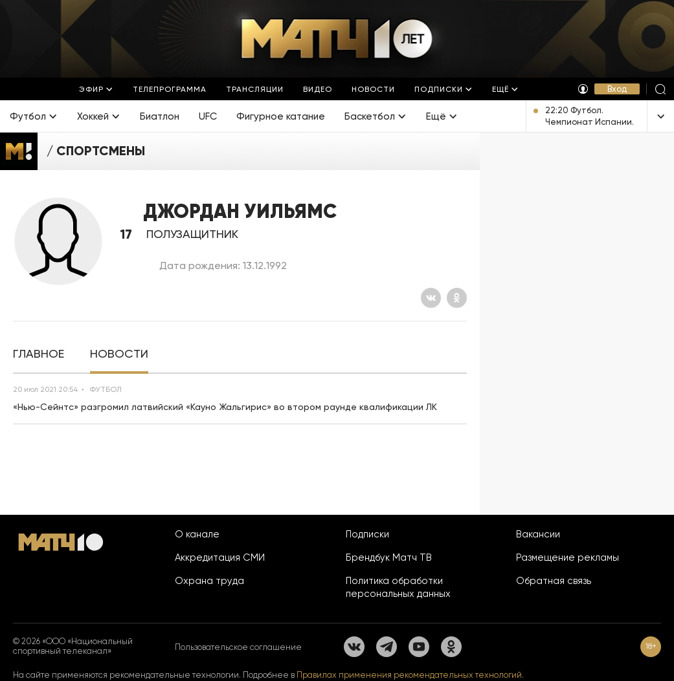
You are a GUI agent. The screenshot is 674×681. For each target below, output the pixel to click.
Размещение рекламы (567, 557)
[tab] (38, 354)
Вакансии (538, 534)
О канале (197, 534)
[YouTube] (419, 646)
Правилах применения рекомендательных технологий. (410, 675)
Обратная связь (553, 581)
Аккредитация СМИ (220, 557)
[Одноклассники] (457, 298)
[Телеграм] (386, 646)
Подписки (367, 534)
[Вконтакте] (431, 298)
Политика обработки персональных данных (398, 587)
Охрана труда (209, 581)
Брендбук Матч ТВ (389, 557)
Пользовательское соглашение (238, 647)
